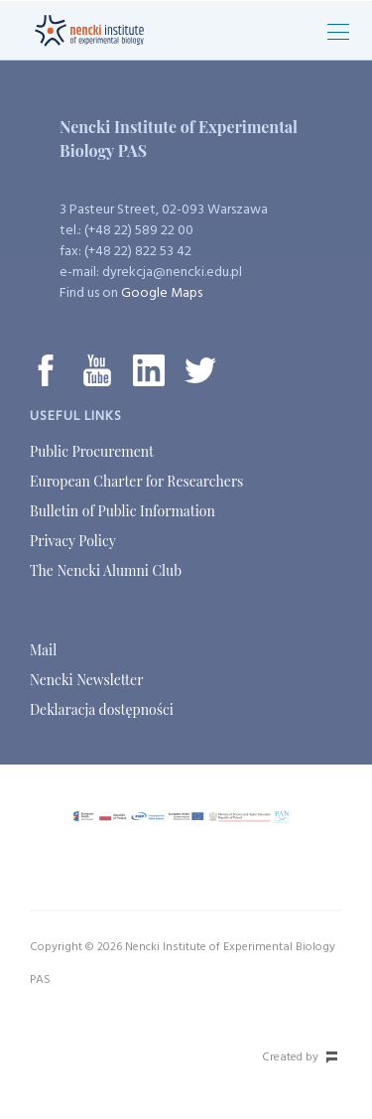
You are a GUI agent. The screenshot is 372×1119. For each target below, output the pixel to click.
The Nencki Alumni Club (106, 570)
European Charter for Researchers (136, 481)
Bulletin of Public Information (122, 510)
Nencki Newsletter (86, 679)
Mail (43, 649)
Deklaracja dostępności (102, 709)
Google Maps (161, 293)
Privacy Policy (73, 540)
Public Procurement (92, 451)
